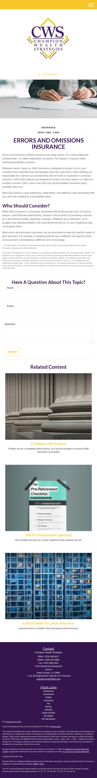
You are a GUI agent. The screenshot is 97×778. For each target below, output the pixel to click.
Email (10, 306)
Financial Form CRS (13, 722)
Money (48, 706)
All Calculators (48, 719)
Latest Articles (48, 713)
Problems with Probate (48, 444)
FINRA (35, 764)
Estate (48, 697)
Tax (48, 703)
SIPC (42, 764)
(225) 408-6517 (48, 74)
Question (10, 324)
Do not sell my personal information (76, 751)
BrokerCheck (56, 726)
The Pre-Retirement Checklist (48, 535)
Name (10, 287)
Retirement (48, 691)
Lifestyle (48, 709)
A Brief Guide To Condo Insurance (48, 623)
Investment (48, 694)
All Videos (48, 716)
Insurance (48, 700)
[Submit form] (13, 352)
